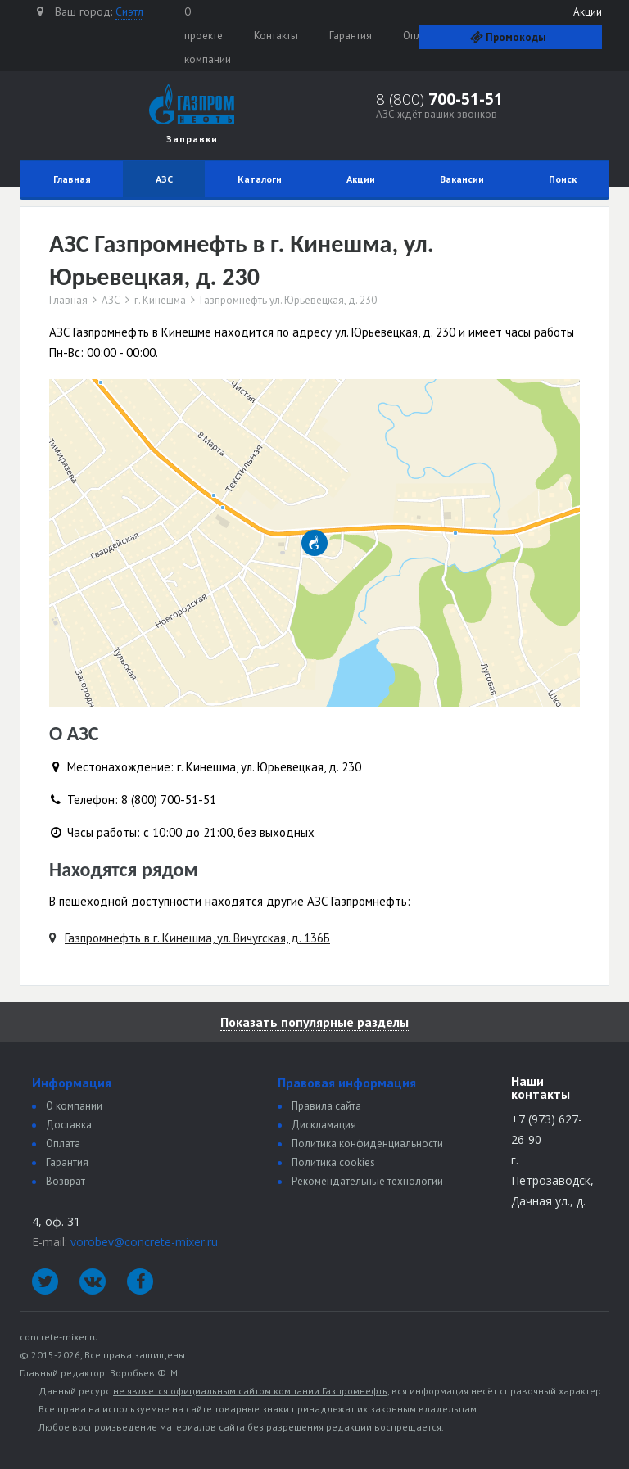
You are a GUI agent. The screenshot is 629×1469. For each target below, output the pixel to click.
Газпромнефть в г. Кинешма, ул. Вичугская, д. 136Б (197, 938)
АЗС (164, 179)
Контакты (276, 36)
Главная (72, 179)
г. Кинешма (160, 300)
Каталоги (260, 179)
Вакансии (462, 179)
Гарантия (350, 36)
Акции (587, 12)
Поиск (563, 179)
